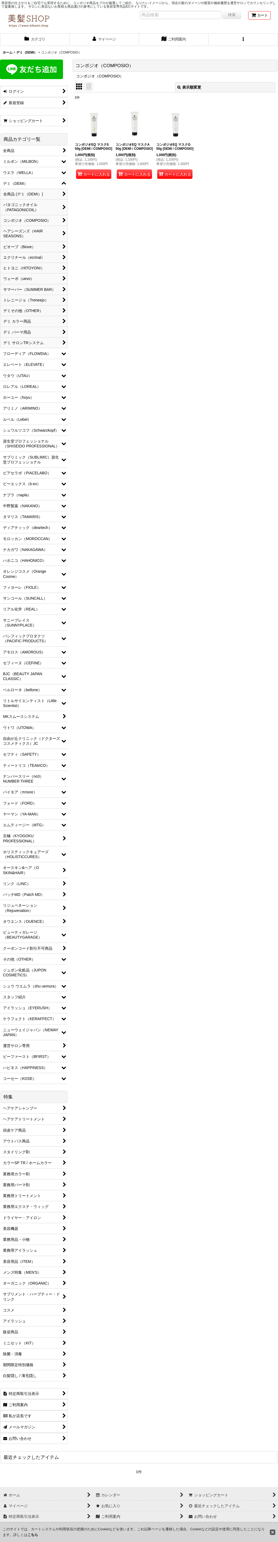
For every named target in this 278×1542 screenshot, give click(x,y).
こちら (32, 1535)
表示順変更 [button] (189, 87)
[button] (243, 40)
